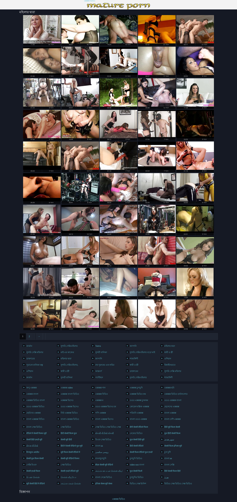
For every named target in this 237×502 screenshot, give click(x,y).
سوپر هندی (169, 439)
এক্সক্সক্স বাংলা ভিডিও (70, 394)
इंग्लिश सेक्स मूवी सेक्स (103, 483)
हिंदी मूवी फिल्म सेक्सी (172, 427)
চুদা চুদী (167, 452)
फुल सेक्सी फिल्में (136, 471)
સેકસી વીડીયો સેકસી (104, 433)
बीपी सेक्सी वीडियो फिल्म (139, 427)
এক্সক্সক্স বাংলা (32, 394)
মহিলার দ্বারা (169, 346)
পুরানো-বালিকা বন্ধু (34, 365)
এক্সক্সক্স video (67, 387)
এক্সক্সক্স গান (100, 387)
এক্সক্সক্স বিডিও (101, 394)
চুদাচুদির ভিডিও (136, 477)
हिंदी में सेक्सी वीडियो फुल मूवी (72, 446)
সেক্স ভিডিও (66, 427)
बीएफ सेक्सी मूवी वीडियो (104, 464)
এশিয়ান (167, 358)
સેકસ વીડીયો (32, 446)
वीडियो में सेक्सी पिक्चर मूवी (36, 433)
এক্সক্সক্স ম (99, 400)
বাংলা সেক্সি (169, 464)
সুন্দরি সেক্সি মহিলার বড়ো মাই (142, 352)
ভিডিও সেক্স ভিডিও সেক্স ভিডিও (177, 483)
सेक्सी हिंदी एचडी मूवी (34, 439)
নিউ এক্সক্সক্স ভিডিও (69, 413)
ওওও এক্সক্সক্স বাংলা (172, 400)
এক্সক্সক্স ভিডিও (89, 1)
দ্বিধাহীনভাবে (169, 365)
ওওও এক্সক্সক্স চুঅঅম (139, 400)
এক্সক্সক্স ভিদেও (67, 400)
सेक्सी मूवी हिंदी (66, 439)
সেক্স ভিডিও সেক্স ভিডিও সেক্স (108, 427)
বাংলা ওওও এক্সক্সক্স (138, 419)
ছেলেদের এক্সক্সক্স (171, 406)
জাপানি (133, 346)
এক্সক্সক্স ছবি (169, 387)
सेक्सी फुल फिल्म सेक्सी (35, 458)
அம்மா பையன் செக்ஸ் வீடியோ (108, 471)
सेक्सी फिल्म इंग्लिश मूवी (173, 446)
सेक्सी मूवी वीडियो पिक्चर (70, 458)
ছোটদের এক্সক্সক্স (33, 413)
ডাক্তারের (30, 358)
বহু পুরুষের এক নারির (104, 365)
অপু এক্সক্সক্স (31, 387)
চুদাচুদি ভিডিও (136, 458)
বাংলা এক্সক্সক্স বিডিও (35, 419)
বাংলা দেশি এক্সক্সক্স (172, 419)
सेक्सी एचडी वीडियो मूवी (70, 471)
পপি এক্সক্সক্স (100, 413)
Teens (98, 346)
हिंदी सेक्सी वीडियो (136, 446)
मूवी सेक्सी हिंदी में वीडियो (35, 483)
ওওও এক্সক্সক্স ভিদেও (70, 406)
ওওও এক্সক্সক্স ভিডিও (35, 406)
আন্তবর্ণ (98, 371)
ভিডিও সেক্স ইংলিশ (138, 483)
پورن (166, 477)
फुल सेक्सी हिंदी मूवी (137, 439)
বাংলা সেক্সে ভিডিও (103, 477)
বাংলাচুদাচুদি (100, 458)
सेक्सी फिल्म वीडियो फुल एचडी (141, 452)
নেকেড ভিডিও (136, 433)
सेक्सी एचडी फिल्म (33, 471)
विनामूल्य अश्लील (32, 452)
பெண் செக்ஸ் (33, 477)
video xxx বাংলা (137, 464)
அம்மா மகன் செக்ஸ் (71, 483)
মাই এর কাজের (67, 352)
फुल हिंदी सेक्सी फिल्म (172, 433)
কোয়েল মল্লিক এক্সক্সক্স (139, 406)
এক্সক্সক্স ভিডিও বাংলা (35, 400)
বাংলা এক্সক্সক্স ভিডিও (70, 419)
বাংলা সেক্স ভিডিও (34, 427)
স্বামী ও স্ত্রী (168, 352)
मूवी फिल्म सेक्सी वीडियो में (70, 452)
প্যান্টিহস (99, 377)
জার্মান (29, 346)
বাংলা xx (99, 446)
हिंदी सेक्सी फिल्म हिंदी (172, 471)
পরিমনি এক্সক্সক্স (136, 413)
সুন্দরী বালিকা (101, 352)
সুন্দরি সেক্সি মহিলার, (69, 365)
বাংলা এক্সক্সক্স (170, 413)
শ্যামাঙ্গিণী (134, 358)
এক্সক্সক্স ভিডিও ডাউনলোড (176, 394)
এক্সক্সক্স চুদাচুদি (136, 387)
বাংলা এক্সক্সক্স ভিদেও (104, 419)
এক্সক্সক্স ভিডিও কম (138, 394)
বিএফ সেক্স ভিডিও (103, 439)
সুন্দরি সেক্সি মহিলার (69, 346)
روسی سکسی (102, 452)
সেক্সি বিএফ (31, 464)
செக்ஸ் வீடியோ (68, 477)
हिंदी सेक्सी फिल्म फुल (69, 433)
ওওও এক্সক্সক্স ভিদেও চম (105, 406)
